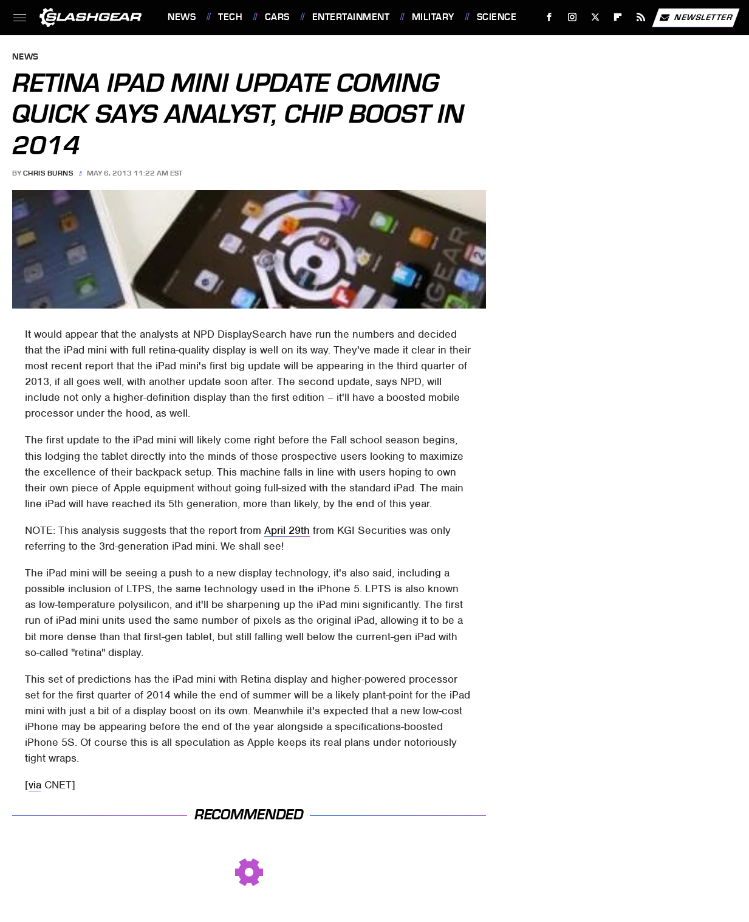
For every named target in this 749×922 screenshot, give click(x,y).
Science (497, 17)
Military (433, 17)
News (182, 17)
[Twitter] (595, 17)
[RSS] (641, 17)
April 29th (287, 530)
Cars (277, 17)
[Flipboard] (618, 17)
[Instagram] (572, 17)
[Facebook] (549, 17)
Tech (230, 17)
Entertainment (351, 17)
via (35, 784)
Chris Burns (48, 173)
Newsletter (695, 17)
